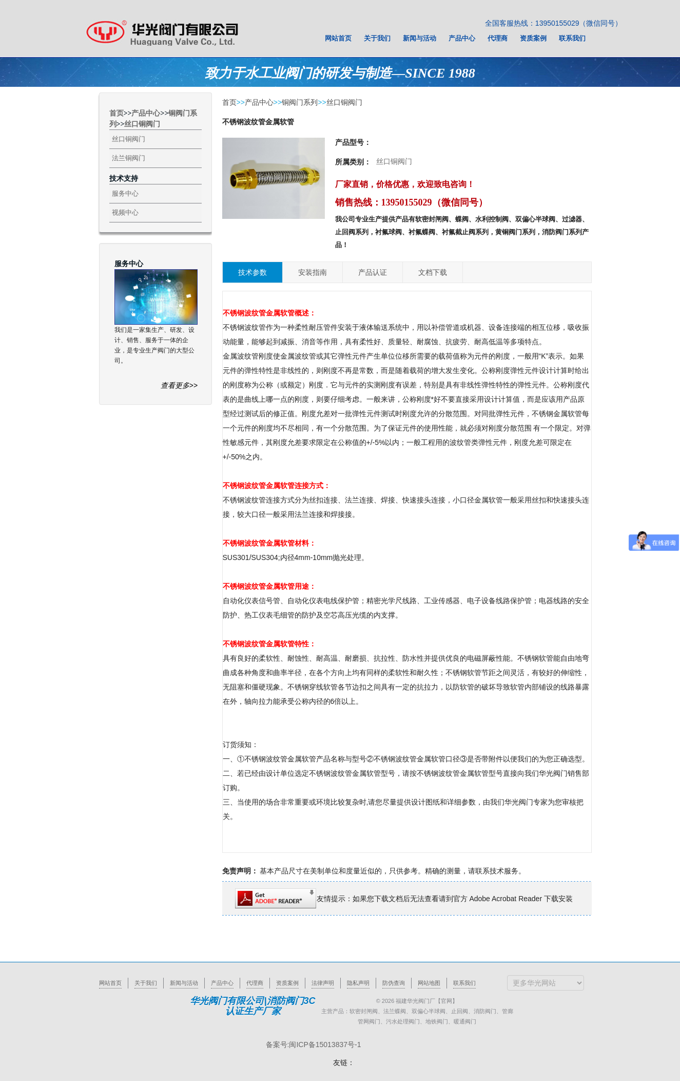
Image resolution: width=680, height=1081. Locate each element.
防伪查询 (393, 983)
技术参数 (252, 272)
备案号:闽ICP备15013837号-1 (313, 1044)
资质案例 (287, 983)
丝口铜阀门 (142, 124)
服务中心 (125, 193)
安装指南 (312, 272)
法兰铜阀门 (128, 158)
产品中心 (145, 113)
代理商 (254, 983)
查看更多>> (179, 385)
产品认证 (372, 272)
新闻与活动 (184, 983)
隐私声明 (358, 983)
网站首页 (110, 983)
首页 (116, 113)
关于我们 (145, 983)
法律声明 (323, 983)
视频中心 (125, 212)
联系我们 (464, 983)
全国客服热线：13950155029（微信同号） (554, 23)
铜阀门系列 (300, 102)
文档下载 (432, 272)
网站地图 (429, 983)
